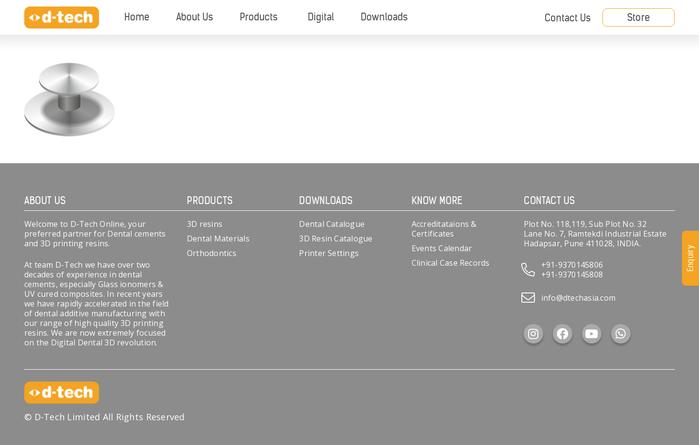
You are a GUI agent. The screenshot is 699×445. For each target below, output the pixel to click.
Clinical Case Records (451, 262)
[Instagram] (533, 333)
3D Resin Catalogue (335, 238)
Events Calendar (442, 248)
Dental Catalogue (332, 224)
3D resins (204, 224)
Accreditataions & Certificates (444, 229)
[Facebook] (562, 333)
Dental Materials (218, 238)
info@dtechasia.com (578, 297)
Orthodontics (211, 253)
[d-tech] (61, 17)
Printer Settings (329, 253)
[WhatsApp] (621, 333)
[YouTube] (591, 333)
